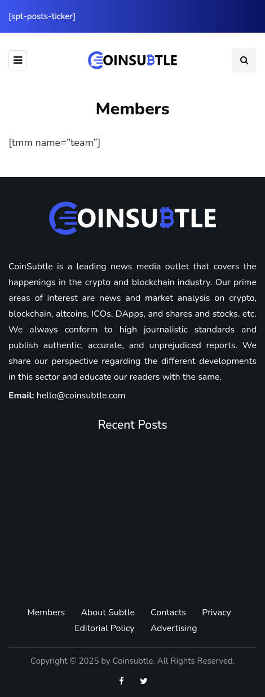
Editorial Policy (104, 628)
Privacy (216, 612)
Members (46, 612)
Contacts (168, 612)
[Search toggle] (244, 60)
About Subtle (108, 612)
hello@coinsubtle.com (81, 395)
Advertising (174, 628)
